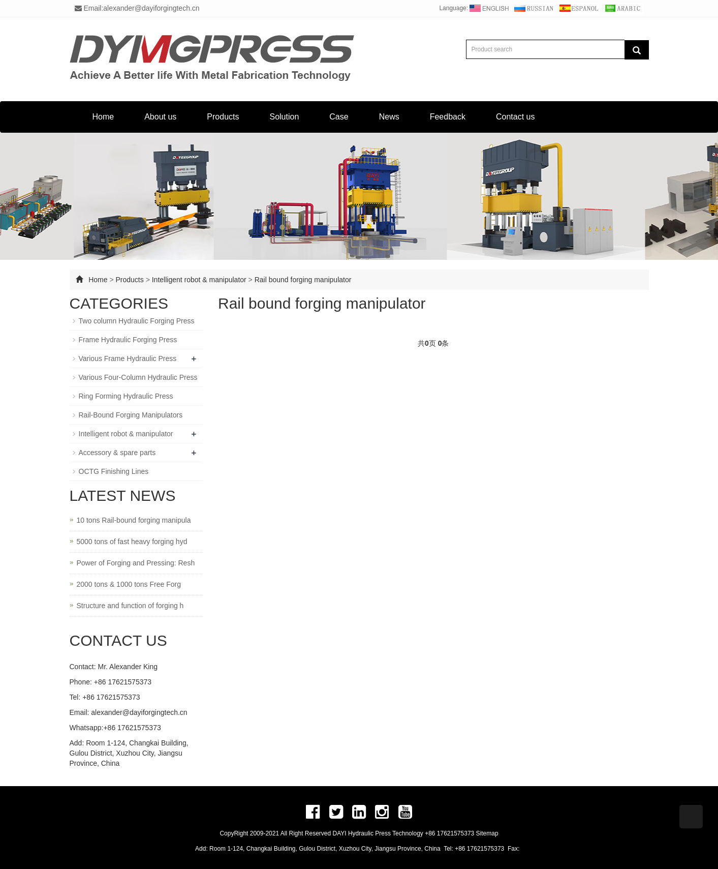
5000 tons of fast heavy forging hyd (132, 541)
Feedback (447, 116)
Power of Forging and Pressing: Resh (136, 563)
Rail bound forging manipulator (303, 280)
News (389, 116)
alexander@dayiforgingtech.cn (139, 712)
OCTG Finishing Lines (114, 471)
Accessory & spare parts (117, 452)
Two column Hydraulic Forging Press (137, 321)
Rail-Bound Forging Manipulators (131, 415)
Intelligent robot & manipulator (199, 280)
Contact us (515, 116)
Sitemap (487, 833)
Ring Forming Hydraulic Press (126, 396)
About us (160, 116)
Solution (284, 116)
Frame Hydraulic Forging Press (128, 340)
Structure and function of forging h (130, 606)
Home (103, 116)
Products (223, 116)
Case (338, 116)
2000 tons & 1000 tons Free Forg (129, 584)
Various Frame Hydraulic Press (128, 358)
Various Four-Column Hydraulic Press (138, 377)
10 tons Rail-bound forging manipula (134, 520)
